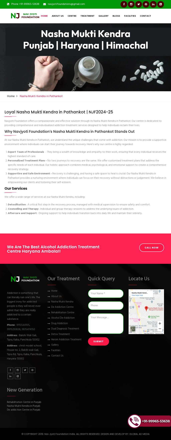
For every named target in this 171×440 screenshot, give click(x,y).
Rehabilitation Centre (62, 312)
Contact (145, 16)
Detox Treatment (60, 334)
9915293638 (14, 329)
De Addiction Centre (62, 307)
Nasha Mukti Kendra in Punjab (23, 406)
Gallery (104, 16)
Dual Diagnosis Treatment (65, 329)
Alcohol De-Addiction (63, 318)
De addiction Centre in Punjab (23, 410)
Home (44, 16)
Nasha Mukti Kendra (62, 302)
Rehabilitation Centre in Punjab (24, 402)
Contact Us (57, 356)
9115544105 (23, 325)
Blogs (116, 16)
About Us (58, 16)
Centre (72, 16)
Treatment (87, 16)
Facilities (130, 16)
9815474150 (28, 329)
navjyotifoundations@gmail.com (66, 4)
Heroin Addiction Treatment (66, 339)
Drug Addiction (59, 323)
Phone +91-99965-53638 (25, 4)
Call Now (152, 247)
